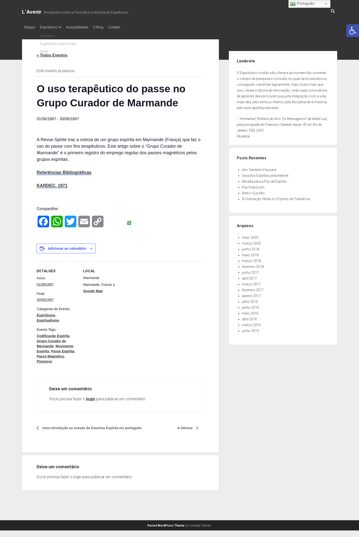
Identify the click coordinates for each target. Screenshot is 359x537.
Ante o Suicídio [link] (253, 192)
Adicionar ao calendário (67, 247)
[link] (352, 30)
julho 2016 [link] (250, 300)
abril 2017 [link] (249, 277)
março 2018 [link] (251, 259)
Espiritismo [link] (51, 27)
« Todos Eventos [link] (52, 54)
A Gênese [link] (184, 427)
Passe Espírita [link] (62, 350)
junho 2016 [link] (250, 306)
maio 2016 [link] (250, 312)
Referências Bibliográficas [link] (64, 171)
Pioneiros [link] (44, 360)
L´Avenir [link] (31, 12)
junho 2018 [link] (250, 248)
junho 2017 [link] (250, 271)
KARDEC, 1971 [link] (52, 184)
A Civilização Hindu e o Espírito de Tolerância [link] (276, 197)
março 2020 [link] (251, 242)
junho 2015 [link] (250, 329)
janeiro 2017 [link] (251, 294)
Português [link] (302, 4)
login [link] (90, 397)
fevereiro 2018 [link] (253, 265)
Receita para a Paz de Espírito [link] (264, 180)
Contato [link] (124, 27)
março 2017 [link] (251, 283)
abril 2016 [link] (249, 318)
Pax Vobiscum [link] (253, 186)
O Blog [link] (105, 27)
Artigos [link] (29, 27)
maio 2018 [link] (250, 254)
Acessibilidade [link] (82, 27)
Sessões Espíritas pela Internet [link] (265, 174)
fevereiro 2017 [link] (253, 288)
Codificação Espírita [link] (53, 334)
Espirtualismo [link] (48, 319)
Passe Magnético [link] (50, 355)
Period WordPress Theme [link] (165, 524)
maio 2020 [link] (250, 236)
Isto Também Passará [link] (259, 168)
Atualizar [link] (243, 135)
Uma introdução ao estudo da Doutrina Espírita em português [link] (98, 427)
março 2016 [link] (251, 323)
